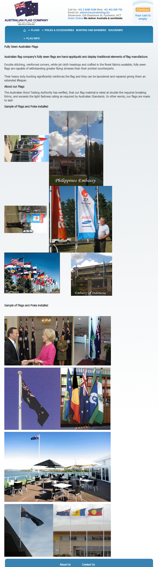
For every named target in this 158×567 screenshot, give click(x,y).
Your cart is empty (143, 17)
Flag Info (33, 38)
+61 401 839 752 (113, 9)
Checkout (143, 9)
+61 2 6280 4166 (87, 9)
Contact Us (88, 565)
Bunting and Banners (91, 30)
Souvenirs (115, 30)
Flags (35, 30)
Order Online (75, 18)
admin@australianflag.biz (95, 12)
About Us (65, 565)
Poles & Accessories (59, 30)
